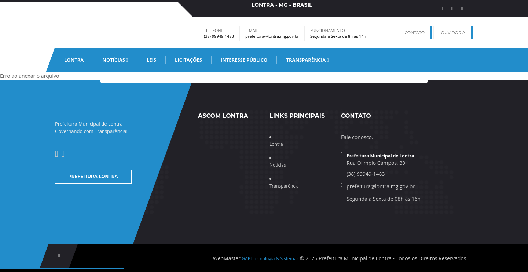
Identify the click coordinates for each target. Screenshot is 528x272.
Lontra (74, 60)
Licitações (188, 60)
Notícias (115, 60)
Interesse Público (244, 60)
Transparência (307, 60)
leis (151, 60)
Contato (414, 32)
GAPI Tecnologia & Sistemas (270, 258)
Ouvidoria (453, 32)
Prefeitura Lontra (93, 176)
